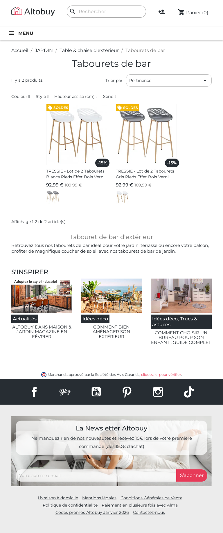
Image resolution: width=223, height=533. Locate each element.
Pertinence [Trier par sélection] (168, 80)
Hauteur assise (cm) (74, 96)
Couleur (19, 96)
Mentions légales (99, 497)
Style (41, 96)
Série (108, 96)
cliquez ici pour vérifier (161, 374)
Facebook (34, 392)
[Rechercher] (106, 12)
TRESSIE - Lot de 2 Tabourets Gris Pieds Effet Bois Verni (145, 174)
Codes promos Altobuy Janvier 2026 (92, 512)
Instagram (158, 392)
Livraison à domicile (58, 497)
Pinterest (127, 392)
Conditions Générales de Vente (151, 497)
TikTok (189, 392)
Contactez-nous (149, 512)
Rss (65, 392)
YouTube (96, 392)
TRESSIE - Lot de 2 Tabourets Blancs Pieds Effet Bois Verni (75, 174)
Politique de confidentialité (70, 505)
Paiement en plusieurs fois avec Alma (140, 505)
